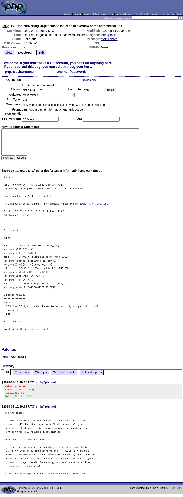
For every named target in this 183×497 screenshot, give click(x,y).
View (8, 52)
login (179, 14)
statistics (156, 14)
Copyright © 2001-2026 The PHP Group (39, 490)
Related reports (91, 372)
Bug (6, 26)
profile (112, 35)
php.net (68, 14)
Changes (41, 372)
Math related (109, 39)
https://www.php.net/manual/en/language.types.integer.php (48, 476)
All (7, 372)
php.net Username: (20, 72)
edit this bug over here (73, 67)
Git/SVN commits (64, 372)
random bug (169, 14)
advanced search (124, 14)
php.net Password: (71, 72)
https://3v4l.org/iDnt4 (94, 203)
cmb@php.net (46, 382)
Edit (41, 52)
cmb (104, 35)
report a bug (107, 14)
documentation (91, 14)
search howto (142, 14)
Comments (22, 372)
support (78, 14)
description (88, 80)
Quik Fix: (13, 79)
